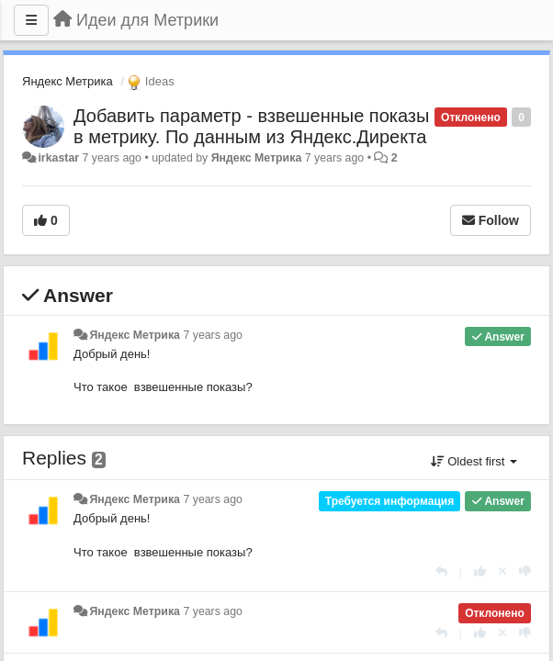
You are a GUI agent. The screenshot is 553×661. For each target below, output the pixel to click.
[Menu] (31, 20)
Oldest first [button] (474, 461)
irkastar (58, 157)
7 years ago (213, 335)
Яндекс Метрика (67, 81)
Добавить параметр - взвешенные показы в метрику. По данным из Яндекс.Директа (251, 126)
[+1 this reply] (480, 571)
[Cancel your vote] (502, 571)
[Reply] (441, 571)
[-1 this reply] (525, 571)
